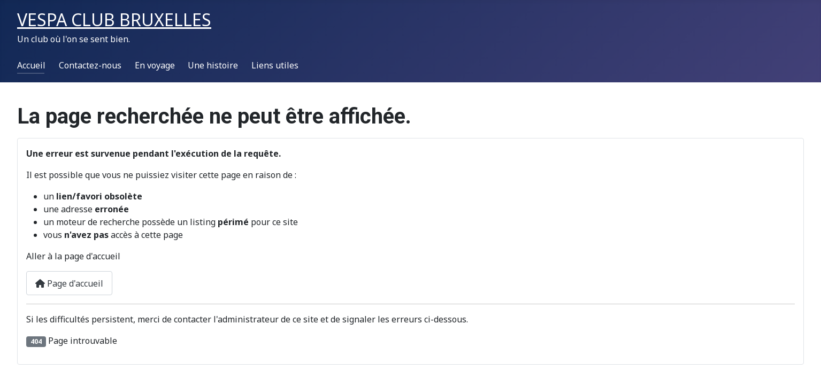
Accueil (31, 65)
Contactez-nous (90, 65)
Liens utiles (274, 65)
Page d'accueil (69, 283)
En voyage (155, 65)
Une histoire (213, 65)
